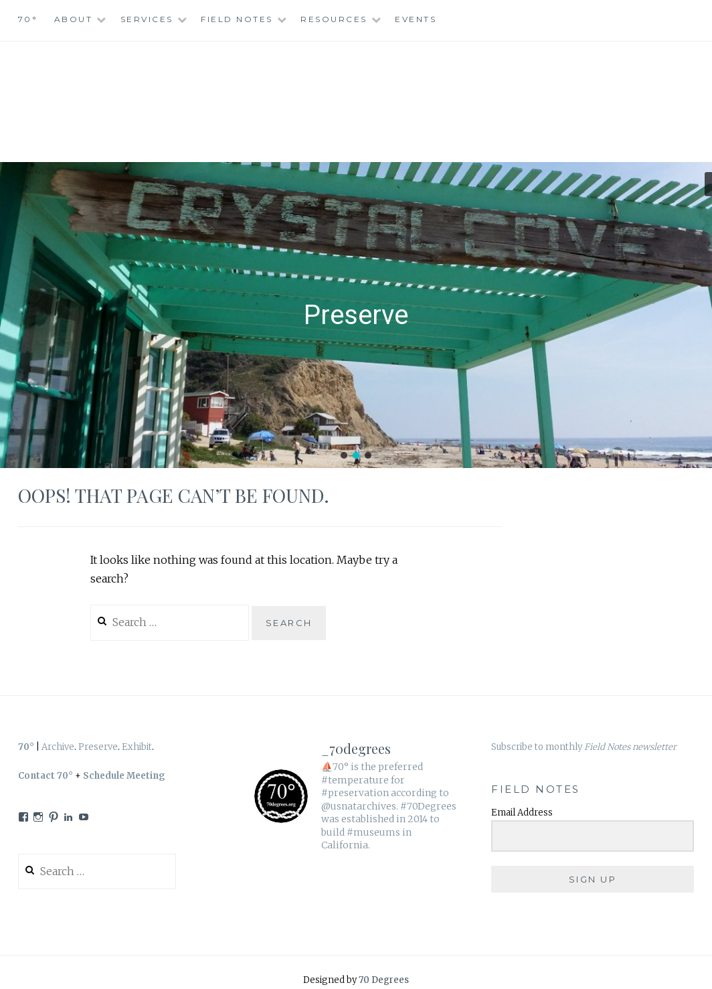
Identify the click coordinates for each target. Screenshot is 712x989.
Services (146, 19)
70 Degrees (384, 980)
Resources (333, 19)
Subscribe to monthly (584, 747)
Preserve (98, 747)
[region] (356, 315)
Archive (57, 747)
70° (28, 19)
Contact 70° (45, 775)
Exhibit (137, 747)
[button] (344, 455)
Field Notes (237, 19)
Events (415, 19)
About (73, 19)
